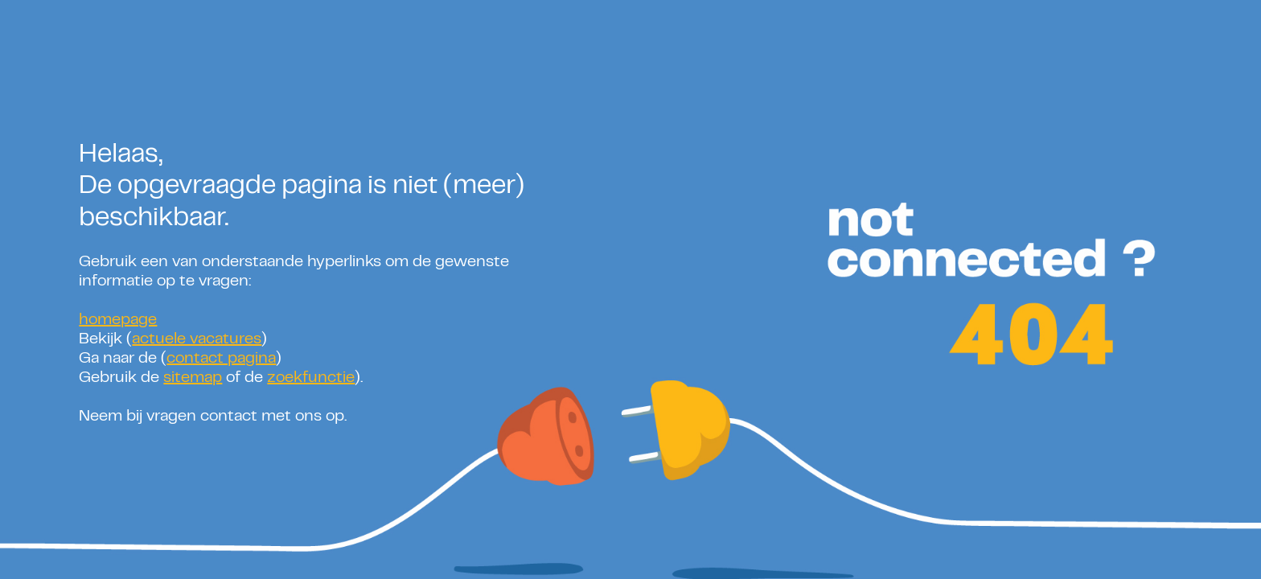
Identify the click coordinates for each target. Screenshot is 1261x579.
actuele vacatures (196, 340)
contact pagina (221, 359)
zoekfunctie (311, 378)
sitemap (192, 378)
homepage (118, 320)
